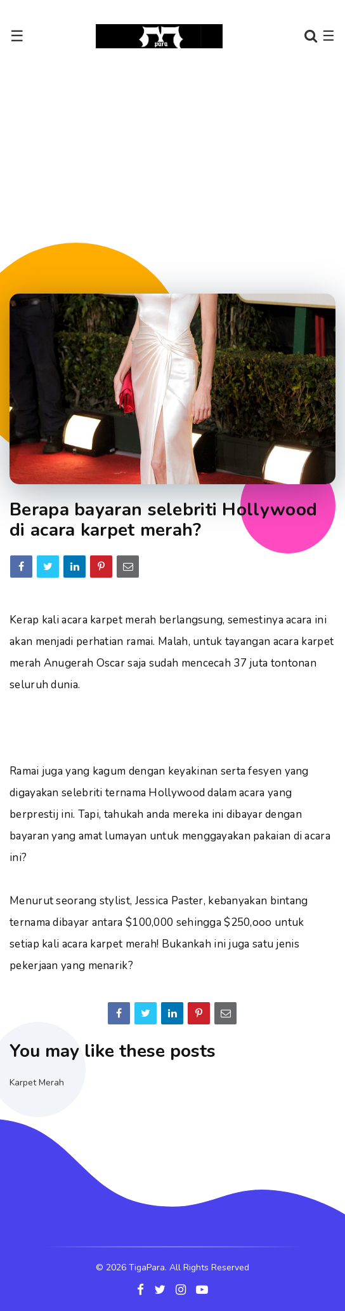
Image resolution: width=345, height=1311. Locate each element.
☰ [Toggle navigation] (17, 36)
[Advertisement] (177, 171)
